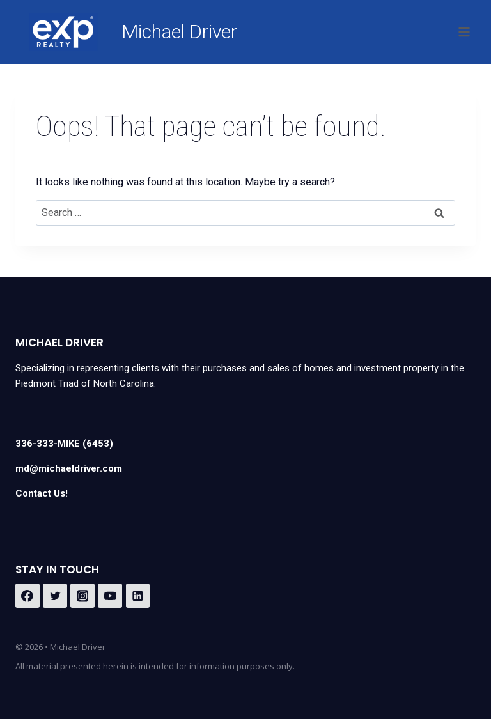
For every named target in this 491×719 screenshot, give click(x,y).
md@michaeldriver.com (68, 468)
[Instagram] (82, 596)
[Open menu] (464, 32)
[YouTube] (110, 596)
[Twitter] (55, 596)
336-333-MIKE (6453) (64, 443)
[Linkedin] (138, 596)
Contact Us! (41, 493)
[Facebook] (27, 596)
